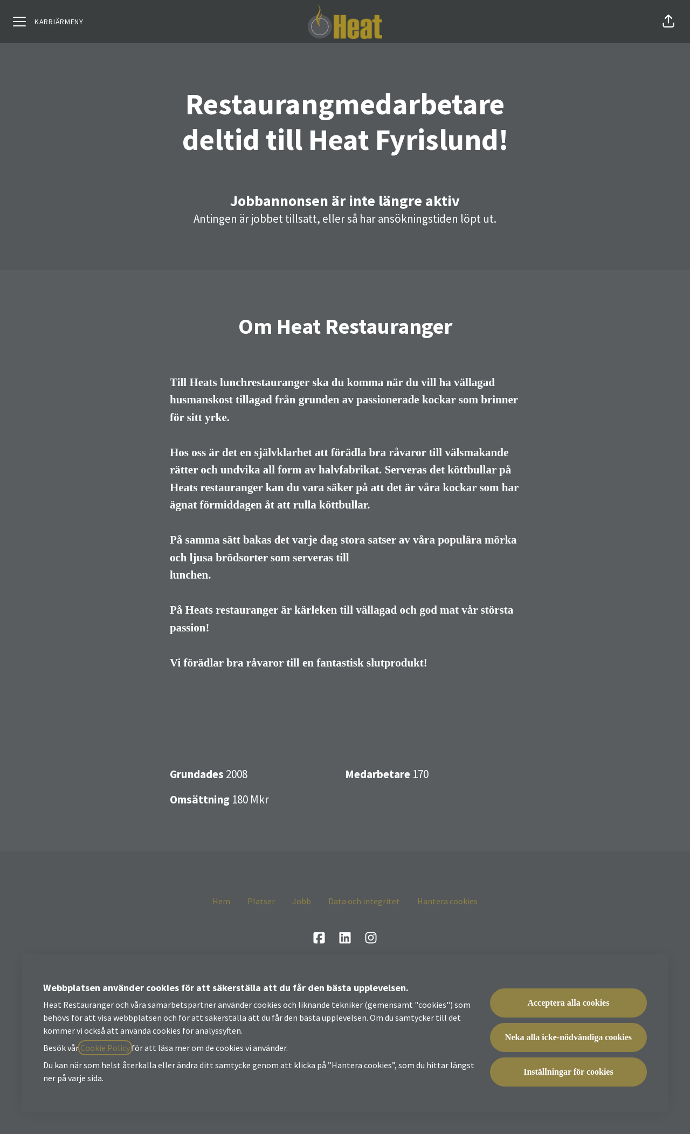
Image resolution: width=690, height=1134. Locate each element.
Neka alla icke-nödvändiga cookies (568, 1037)
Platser (261, 901)
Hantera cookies (447, 901)
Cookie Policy (105, 1047)
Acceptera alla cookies (568, 1002)
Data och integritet (364, 901)
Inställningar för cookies (568, 1071)
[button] (668, 21)
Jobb (301, 901)
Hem (221, 901)
